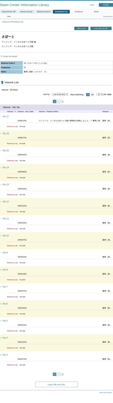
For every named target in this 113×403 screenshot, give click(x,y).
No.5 (5, 321)
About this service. (105, 392)
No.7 (5, 287)
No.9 (5, 252)
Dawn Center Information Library (24, 5)
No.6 (5, 304)
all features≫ (108, 16)
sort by (46, 94)
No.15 (6, 150)
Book (96, 12)
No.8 (5, 269)
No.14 (6, 167)
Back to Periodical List (13, 22)
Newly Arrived (26, 12)
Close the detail (10, 56)
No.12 (6, 201)
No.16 (6, 133)
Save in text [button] (81, 28)
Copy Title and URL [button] (101, 28)
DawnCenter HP (9, 12)
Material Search (44, 12)
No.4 (5, 338)
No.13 (6, 184)
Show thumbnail (92, 94)
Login (92, 5)
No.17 (6, 116)
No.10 (6, 235)
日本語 (106, 5)
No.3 (5, 355)
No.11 (6, 218)
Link (9, 16)
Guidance (79, 12)
